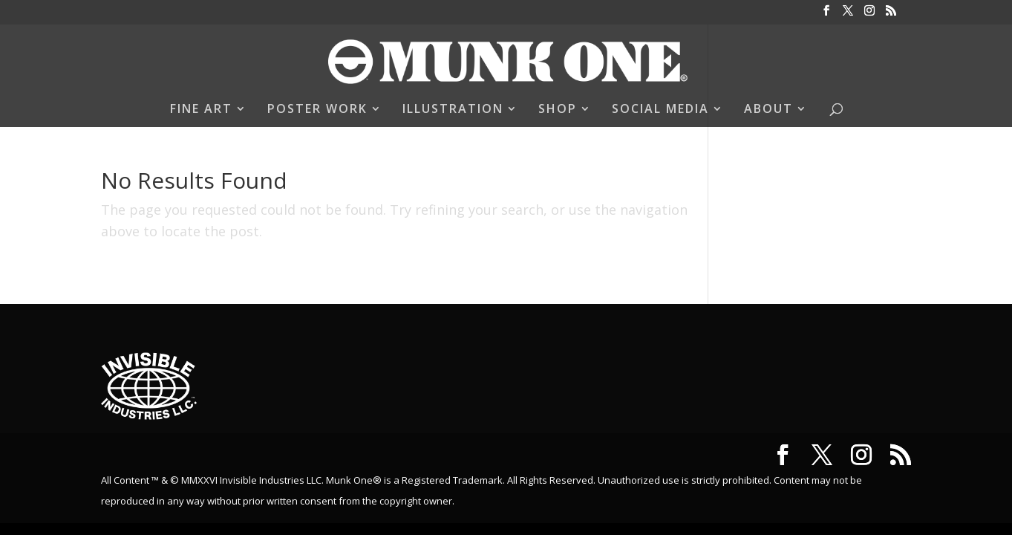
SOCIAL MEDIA (660, 110)
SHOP (557, 110)
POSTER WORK (317, 110)
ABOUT (768, 110)
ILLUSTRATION (452, 110)
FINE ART (201, 110)
